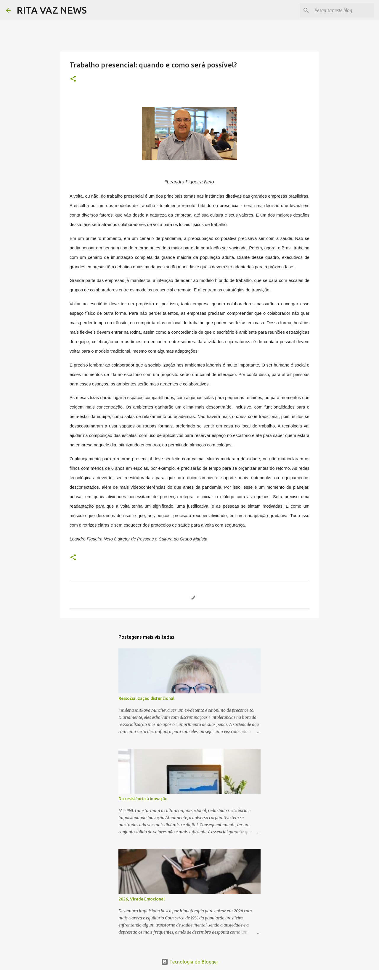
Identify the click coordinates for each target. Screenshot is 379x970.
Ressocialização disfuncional (146, 698)
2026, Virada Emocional (141, 899)
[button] (73, 79)
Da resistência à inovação (143, 798)
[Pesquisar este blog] (343, 10)
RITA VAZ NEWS (52, 10)
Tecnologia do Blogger (189, 961)
